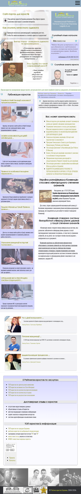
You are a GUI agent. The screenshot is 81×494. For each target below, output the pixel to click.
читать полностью (74, 59)
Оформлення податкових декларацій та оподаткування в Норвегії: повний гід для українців (62, 159)
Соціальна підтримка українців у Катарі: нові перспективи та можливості (60, 138)
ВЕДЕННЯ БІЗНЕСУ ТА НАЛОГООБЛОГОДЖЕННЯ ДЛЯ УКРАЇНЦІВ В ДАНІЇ (61, 133)
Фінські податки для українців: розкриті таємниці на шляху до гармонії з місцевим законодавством (62, 122)
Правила (12, 457)
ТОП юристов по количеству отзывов (19, 392)
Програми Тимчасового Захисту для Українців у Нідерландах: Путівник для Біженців (61, 143)
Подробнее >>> (74, 83)
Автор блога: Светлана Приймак (32, 324)
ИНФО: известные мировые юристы (19, 439)
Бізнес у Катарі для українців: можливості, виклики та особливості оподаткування (62, 154)
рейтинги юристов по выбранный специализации (23, 431)
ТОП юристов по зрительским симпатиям (21, 384)
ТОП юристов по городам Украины (19, 428)
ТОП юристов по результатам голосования (21, 395)
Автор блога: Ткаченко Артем (31, 343)
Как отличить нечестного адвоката (21, 27)
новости (10, 436)
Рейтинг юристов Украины (47, 93)
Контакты (12, 460)
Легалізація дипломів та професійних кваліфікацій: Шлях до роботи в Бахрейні (62, 164)
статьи (17, 436)
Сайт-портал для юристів (16, 14)
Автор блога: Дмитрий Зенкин (31, 362)
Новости (61, 93)
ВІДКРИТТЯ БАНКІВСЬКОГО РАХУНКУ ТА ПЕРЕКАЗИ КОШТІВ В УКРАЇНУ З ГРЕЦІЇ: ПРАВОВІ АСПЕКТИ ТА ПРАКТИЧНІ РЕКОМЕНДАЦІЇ (62, 171)
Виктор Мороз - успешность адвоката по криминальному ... (31, 42)
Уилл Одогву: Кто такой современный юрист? (37, 64)
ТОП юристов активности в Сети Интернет (21, 387)
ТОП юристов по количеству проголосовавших (22, 390)
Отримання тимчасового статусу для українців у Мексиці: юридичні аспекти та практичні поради (61, 127)
